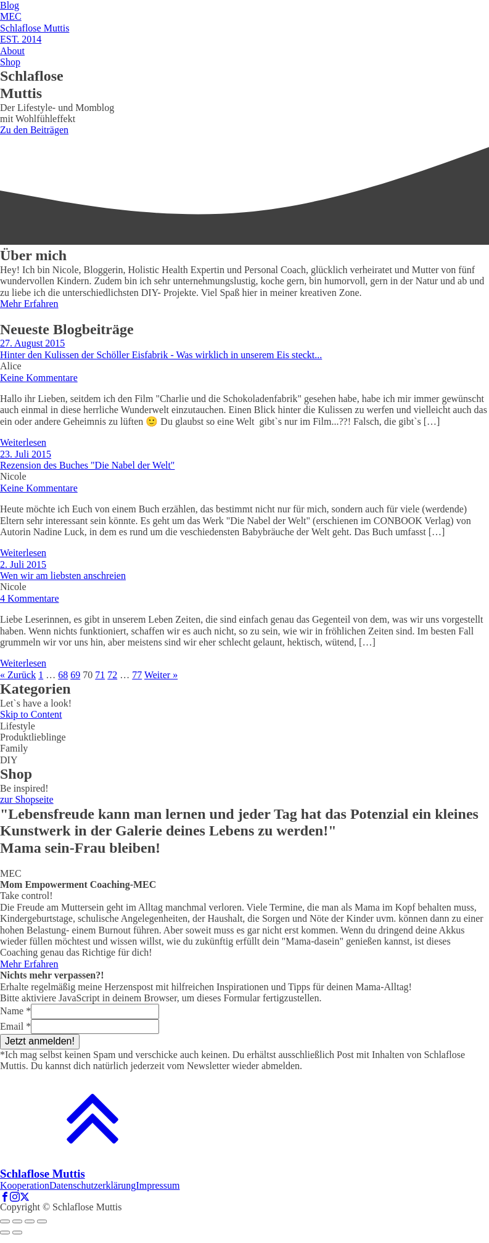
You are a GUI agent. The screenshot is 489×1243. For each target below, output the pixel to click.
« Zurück (18, 675)
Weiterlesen (23, 442)
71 (100, 675)
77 (137, 675)
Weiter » (161, 675)
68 (63, 675)
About (12, 51)
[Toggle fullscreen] (30, 1221)
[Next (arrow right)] (17, 1232)
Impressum (157, 1185)
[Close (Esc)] (5, 1221)
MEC (11, 16)
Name (15, 1011)
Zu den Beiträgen (34, 130)
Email (15, 1026)
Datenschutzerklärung (92, 1185)
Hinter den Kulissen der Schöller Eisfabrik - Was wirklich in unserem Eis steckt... (161, 355)
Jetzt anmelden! (40, 1041)
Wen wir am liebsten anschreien (63, 575)
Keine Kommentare (39, 377)
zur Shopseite (27, 799)
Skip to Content (31, 714)
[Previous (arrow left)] (5, 1232)
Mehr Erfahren (29, 303)
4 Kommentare (29, 598)
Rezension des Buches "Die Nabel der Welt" (87, 465)
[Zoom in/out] (42, 1221)
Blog (9, 5)
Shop (10, 62)
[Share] (17, 1221)
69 (75, 675)
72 (112, 675)
